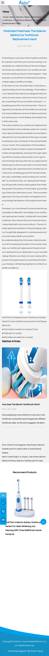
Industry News (23, 17)
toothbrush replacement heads (25, 248)
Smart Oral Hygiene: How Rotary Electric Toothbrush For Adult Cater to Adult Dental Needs (23, 449)
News (12, 17)
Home (5, 17)
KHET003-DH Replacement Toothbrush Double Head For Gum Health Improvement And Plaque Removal (24, 321)
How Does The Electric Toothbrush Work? (21, 404)
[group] (24, 506)
